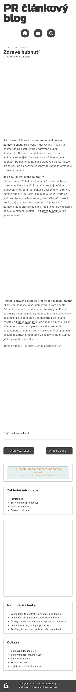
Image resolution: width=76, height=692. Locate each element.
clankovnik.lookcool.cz (23, 651)
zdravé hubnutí (12, 144)
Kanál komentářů (20, 506)
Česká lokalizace (20, 510)
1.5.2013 (26, 56)
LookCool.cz (51, 687)
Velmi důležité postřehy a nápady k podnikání (36, 614)
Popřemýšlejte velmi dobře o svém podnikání (36, 629)
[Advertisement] (38, 98)
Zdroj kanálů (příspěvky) (24, 502)
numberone (12, 56)
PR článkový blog (35, 13)
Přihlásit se (17, 499)
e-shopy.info (36, 687)
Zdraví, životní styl (15, 47)
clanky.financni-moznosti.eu (26, 654)
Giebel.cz (23, 687)
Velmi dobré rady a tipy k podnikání (30, 625)
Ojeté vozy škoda (18, 450)
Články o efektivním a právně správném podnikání (39, 621)
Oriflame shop (59, 450)
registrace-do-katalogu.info (26, 666)
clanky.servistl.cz (20, 658)
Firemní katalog (19, 662)
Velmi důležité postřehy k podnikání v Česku (35, 617)
